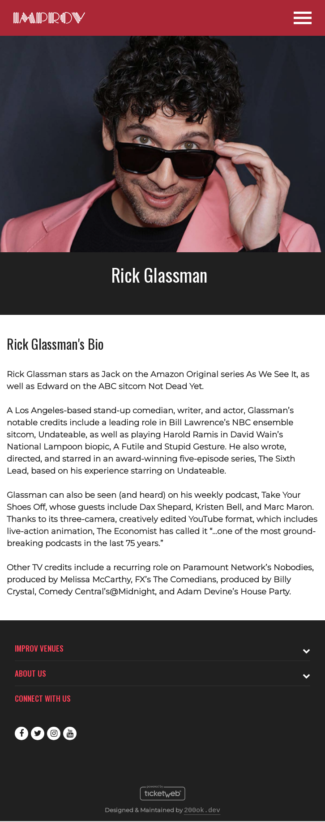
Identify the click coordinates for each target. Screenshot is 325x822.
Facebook (21, 733)
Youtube (70, 733)
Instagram (53, 733)
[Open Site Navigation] (303, 18)
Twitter (37, 733)
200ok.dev (202, 810)
